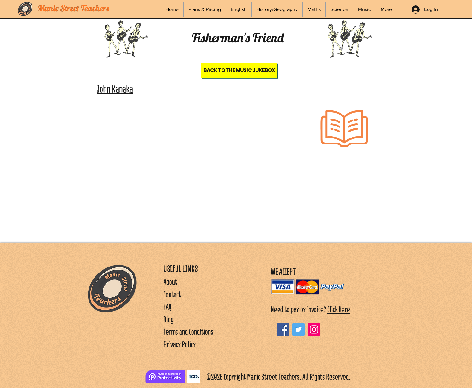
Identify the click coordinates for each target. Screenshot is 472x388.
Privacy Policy (180, 344)
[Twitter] (298, 329)
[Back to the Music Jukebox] (239, 70)
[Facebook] (283, 329)
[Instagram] (314, 329)
